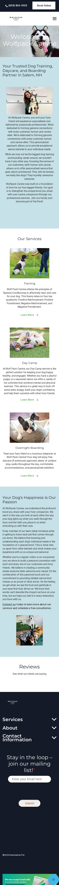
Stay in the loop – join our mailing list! (29, 763)
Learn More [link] (29, 314)
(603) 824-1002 (17, 5)
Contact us (9, 604)
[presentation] (29, 790)
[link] (43, 5)
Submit (29, 803)
